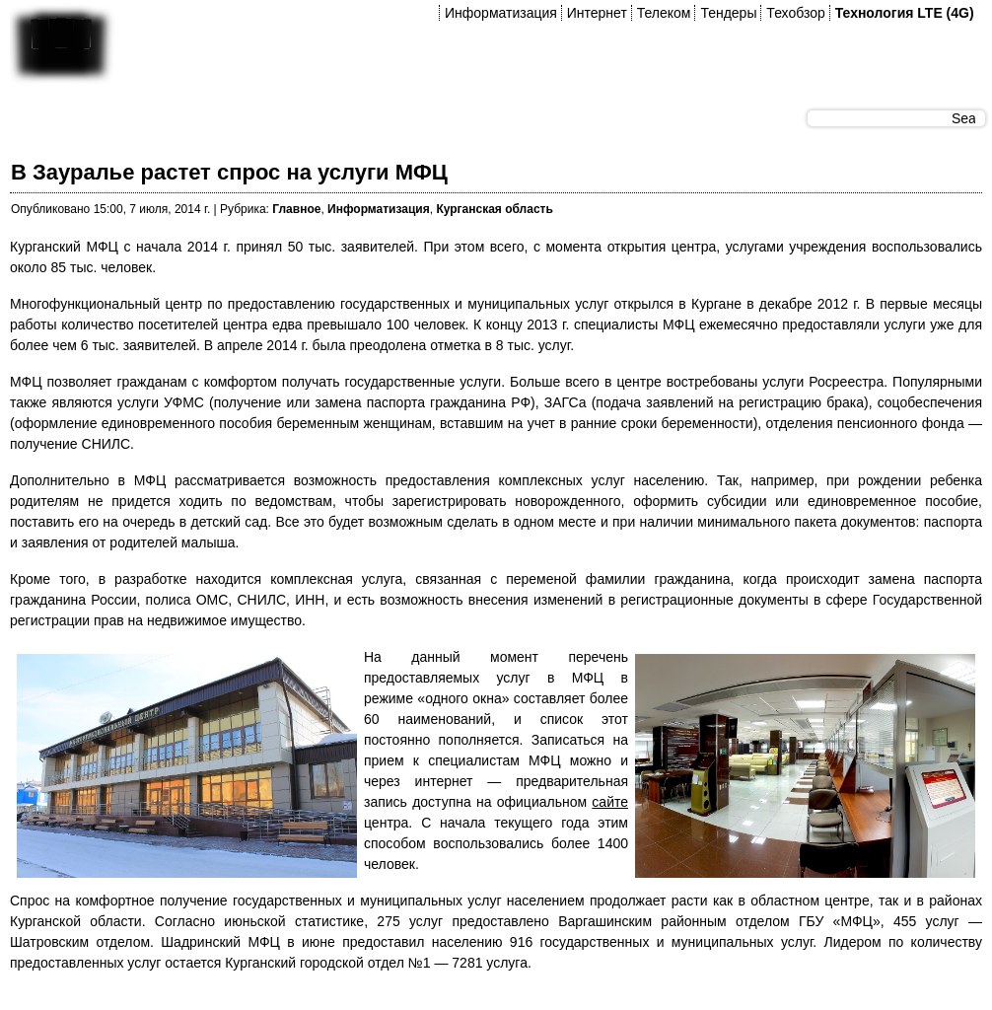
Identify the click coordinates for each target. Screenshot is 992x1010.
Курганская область (494, 209)
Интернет (597, 13)
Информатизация (501, 13)
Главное (296, 209)
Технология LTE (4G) (904, 13)
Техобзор (795, 13)
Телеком (664, 13)
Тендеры (728, 13)
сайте (610, 802)
